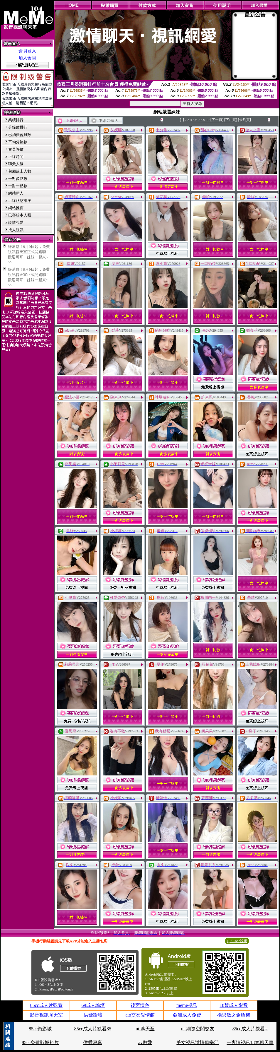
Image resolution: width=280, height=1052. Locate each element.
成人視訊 (15, 230)
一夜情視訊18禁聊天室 (250, 1042)
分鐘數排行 (17, 127)
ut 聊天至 (145, 1028)
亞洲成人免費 (187, 1014)
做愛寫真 (92, 1042)
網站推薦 (15, 208)
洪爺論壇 (93, 1014)
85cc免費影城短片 (40, 1042)
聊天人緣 (15, 164)
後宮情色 (140, 1005)
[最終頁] (244, 120)
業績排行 (15, 120)
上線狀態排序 (19, 200)
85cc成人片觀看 (46, 1005)
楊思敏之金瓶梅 (233, 1014)
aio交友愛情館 (140, 1014)
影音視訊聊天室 (46, 1014)
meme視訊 (186, 1005)
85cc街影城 (40, 1028)
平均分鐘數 (17, 142)
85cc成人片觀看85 (92, 1028)
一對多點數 (17, 178)
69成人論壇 (93, 1005)
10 (208, 120)
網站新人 (15, 193)
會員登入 (27, 51)
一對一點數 (17, 186)
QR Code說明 (237, 941)
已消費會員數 (19, 134)
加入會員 (27, 58)
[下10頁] (230, 120)
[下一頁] (216, 120)
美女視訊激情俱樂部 (197, 1042)
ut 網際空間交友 (197, 1028)
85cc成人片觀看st (250, 1028)
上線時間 (15, 156)
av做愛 (145, 1042)
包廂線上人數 (19, 171)
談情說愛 (15, 222)
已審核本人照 (19, 215)
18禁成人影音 (234, 1005)
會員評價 (15, 149)
